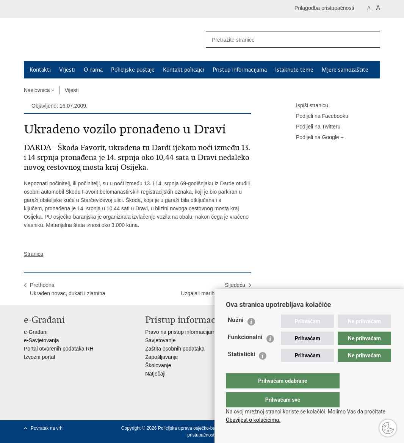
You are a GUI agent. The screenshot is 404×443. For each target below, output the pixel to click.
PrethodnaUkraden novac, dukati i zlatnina (67, 289)
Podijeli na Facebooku (316, 116)
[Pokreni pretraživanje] (371, 39)
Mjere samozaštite (345, 69)
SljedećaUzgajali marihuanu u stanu (213, 289)
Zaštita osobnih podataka (174, 349)
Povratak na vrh (47, 428)
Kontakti (40, 69)
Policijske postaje (133, 69)
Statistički (241, 369)
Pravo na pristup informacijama (181, 332)
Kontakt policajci (183, 69)
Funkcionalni (245, 352)
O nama (93, 69)
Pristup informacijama (240, 69)
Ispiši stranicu (306, 105)
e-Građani (35, 332)
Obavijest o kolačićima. (253, 420)
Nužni (236, 335)
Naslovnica (37, 90)
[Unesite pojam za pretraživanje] (282, 39)
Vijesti (67, 69)
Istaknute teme (294, 69)
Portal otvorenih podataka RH (59, 349)
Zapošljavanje (161, 357)
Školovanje (158, 365)
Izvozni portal (39, 357)
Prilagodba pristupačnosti (324, 8)
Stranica (33, 254)
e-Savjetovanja (41, 340)
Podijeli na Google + (314, 137)
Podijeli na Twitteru (312, 127)
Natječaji (155, 374)
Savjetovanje (160, 340)
